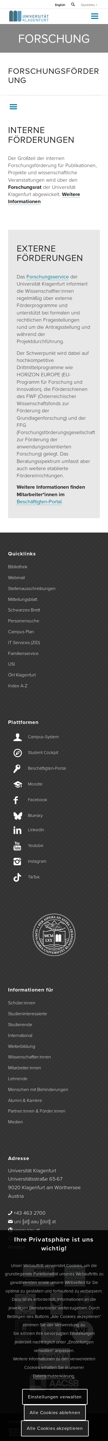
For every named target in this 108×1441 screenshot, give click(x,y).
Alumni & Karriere (25, 1100)
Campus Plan (21, 632)
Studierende (20, 1025)
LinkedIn (36, 829)
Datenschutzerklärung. (54, 1376)
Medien (15, 1122)
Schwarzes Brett (24, 610)
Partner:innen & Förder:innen (36, 1111)
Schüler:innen (21, 1003)
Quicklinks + (89, 5)
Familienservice (23, 653)
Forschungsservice (47, 277)
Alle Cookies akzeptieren (55, 1428)
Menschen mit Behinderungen (38, 1089)
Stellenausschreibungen (32, 588)
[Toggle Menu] (94, 16)
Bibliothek (17, 567)
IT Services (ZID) (24, 643)
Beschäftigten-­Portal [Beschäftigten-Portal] (47, 768)
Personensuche (23, 621)
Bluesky (35, 815)
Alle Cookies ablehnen (55, 1413)
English (60, 5)
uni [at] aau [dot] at (35, 1221)
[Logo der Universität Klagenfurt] (45, 20)
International (20, 1035)
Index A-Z (17, 686)
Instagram (37, 861)
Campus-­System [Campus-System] (43, 736)
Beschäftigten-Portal (39, 501)
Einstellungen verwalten (55, 1397)
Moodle (35, 784)
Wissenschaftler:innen (29, 1057)
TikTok (34, 877)
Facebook (37, 799)
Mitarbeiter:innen (24, 1068)
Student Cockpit (43, 752)
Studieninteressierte (27, 1014)
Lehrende (17, 1079)
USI (11, 664)
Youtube (35, 845)
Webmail (16, 578)
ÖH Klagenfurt (22, 675)
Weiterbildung (21, 1046)
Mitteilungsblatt (22, 599)
